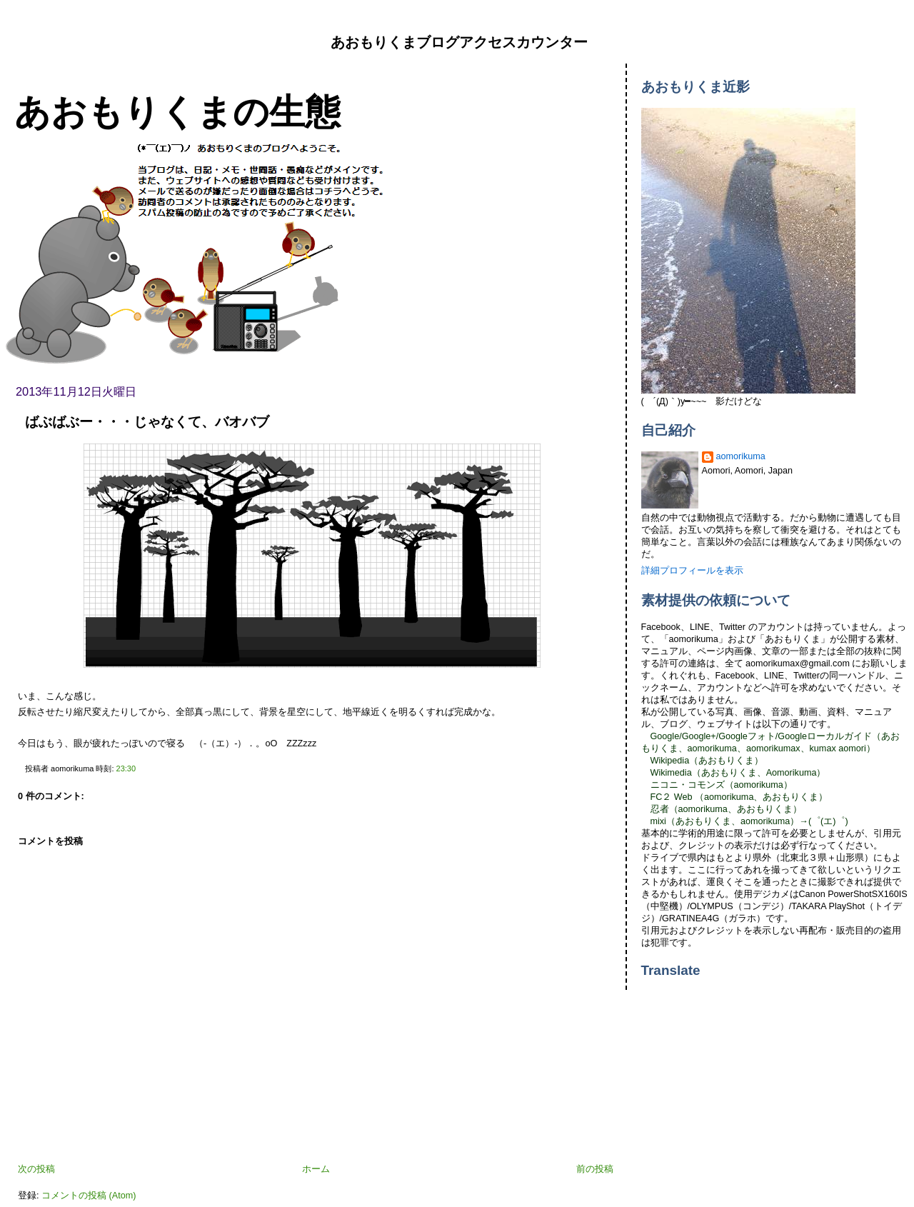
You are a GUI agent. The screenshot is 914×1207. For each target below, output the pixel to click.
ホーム (316, 1169)
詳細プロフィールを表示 (692, 571)
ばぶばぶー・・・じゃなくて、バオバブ (147, 421)
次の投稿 (36, 1169)
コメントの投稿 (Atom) (88, 1196)
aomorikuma (740, 456)
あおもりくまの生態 (177, 111)
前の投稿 (594, 1169)
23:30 (126, 768)
